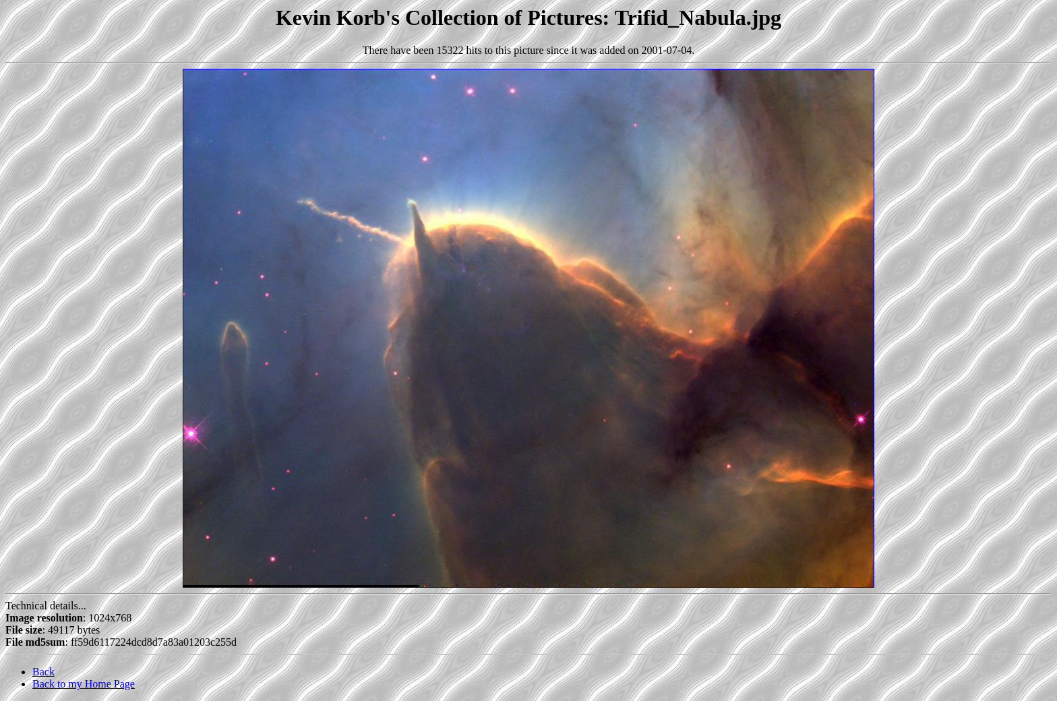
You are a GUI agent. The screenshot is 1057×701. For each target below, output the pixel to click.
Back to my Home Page (83, 684)
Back (43, 671)
